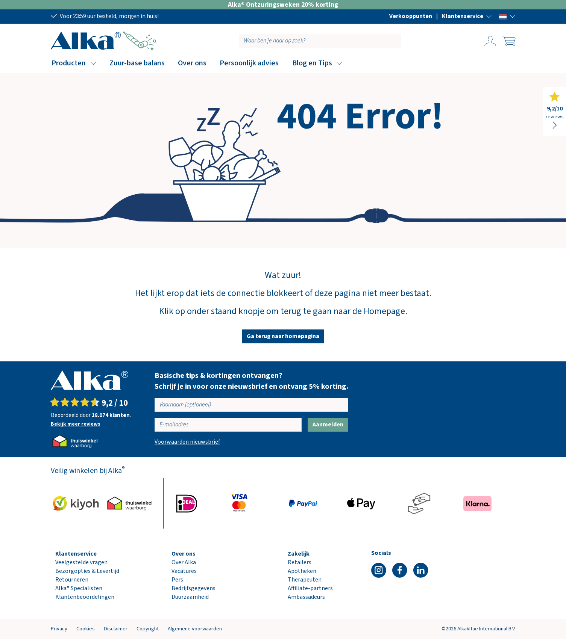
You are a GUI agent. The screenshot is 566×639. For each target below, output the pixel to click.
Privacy (59, 629)
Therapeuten (305, 580)
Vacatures (184, 571)
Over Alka (183, 562)
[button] (467, 16)
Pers (177, 580)
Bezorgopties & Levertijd (87, 571)
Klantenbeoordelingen (84, 597)
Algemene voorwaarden (195, 629)
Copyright (148, 629)
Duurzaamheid (190, 597)
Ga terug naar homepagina (283, 336)
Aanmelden (328, 424)
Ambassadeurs (306, 597)
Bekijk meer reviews (75, 424)
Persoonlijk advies (249, 63)
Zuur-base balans (137, 63)
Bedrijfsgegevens (193, 588)
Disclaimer (115, 629)
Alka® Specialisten (78, 588)
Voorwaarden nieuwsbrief (187, 442)
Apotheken (302, 571)
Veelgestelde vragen (81, 562)
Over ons (192, 63)
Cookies (85, 629)
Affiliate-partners (310, 588)
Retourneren (71, 580)
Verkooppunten (410, 16)
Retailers (299, 562)
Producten (69, 63)
